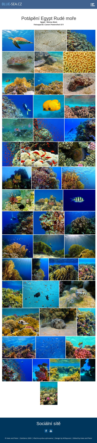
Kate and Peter (12, 438)
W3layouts (67, 438)
